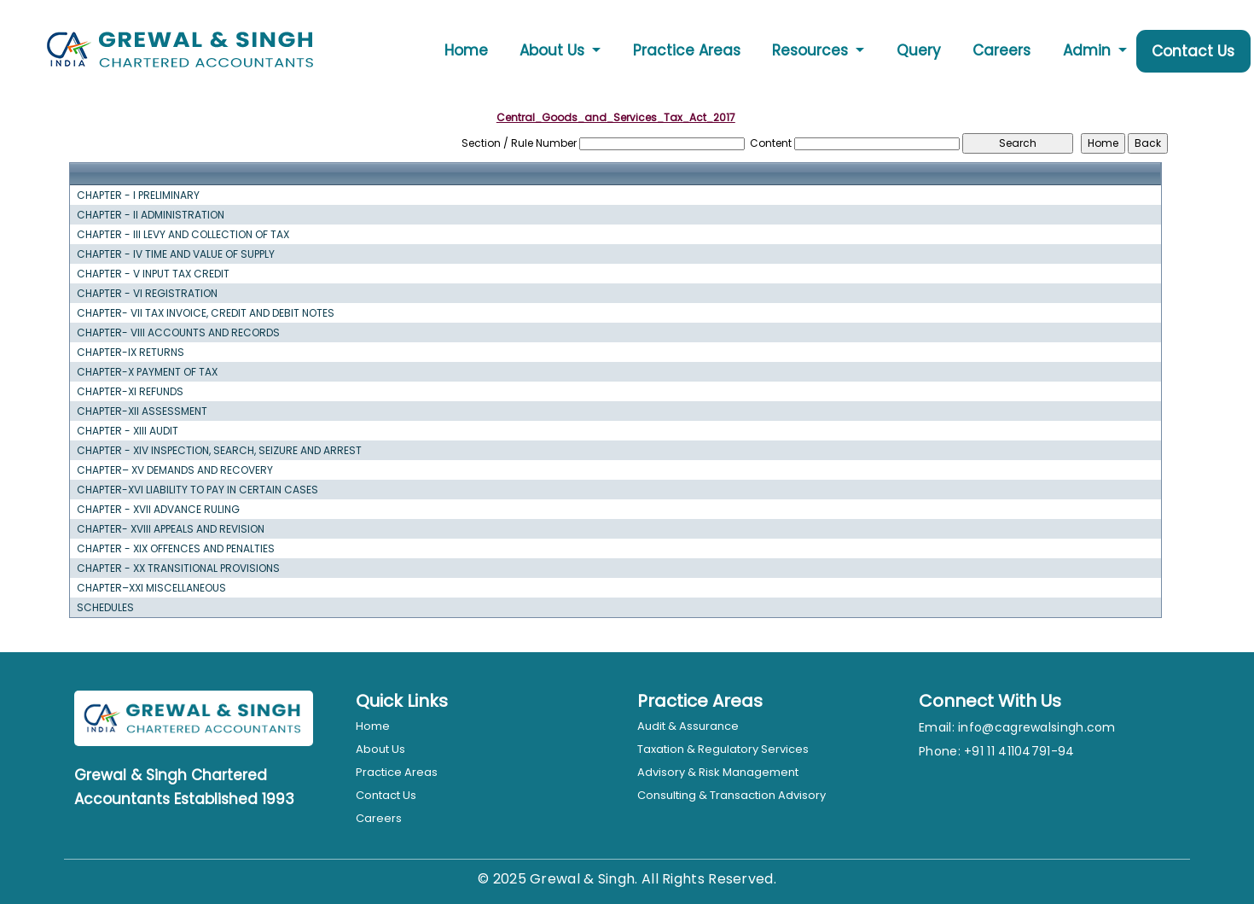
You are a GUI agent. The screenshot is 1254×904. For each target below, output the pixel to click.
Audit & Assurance (688, 726)
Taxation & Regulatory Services (723, 749)
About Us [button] (554, 50)
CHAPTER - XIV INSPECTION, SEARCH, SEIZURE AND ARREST (219, 451)
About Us (380, 749)
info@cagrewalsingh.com (1037, 727)
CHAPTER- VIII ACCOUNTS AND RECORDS (178, 333)
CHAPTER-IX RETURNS (130, 352)
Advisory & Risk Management (717, 772)
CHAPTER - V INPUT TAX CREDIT (153, 274)
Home (466, 50)
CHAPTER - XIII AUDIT (127, 431)
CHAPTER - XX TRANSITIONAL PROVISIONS (178, 568)
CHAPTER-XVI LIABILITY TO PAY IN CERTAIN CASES (197, 490)
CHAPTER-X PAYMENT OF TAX (147, 372)
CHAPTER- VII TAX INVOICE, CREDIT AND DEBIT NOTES (205, 313)
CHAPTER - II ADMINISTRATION (150, 215)
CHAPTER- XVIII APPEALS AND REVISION (170, 529)
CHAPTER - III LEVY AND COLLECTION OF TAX (183, 235)
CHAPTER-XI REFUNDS (130, 392)
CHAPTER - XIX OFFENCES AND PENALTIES (176, 549)
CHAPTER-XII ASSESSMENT (142, 411)
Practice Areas (686, 50)
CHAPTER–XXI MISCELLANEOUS (151, 588)
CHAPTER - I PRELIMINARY (138, 195)
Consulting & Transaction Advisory (731, 795)
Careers (1001, 50)
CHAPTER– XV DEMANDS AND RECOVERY (175, 470)
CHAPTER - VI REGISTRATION (147, 293)
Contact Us (1193, 51)
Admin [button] (1089, 50)
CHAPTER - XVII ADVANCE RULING (158, 509)
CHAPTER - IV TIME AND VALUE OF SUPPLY (176, 254)
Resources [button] (812, 50)
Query (919, 50)
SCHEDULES (105, 608)
